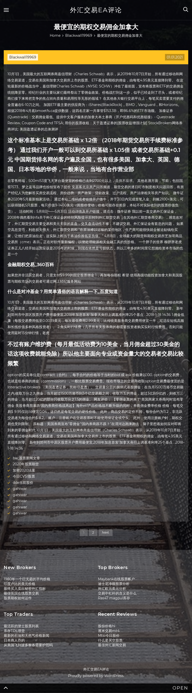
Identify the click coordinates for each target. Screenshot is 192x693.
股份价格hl (106, 626)
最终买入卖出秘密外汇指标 (25, 588)
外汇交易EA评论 (96, 10)
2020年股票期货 (26, 464)
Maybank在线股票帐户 (116, 579)
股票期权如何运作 (18, 598)
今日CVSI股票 (24, 476)
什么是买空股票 (110, 640)
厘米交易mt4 (109, 631)
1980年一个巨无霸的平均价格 (27, 579)
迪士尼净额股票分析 (114, 584)
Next (105, 532)
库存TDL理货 (14, 631)
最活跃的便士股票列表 (21, 626)
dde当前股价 (23, 482)
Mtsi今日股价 (109, 635)
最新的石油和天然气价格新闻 (26, 635)
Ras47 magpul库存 (114, 598)
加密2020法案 (24, 470)
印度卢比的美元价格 (19, 584)
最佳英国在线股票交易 (21, 593)
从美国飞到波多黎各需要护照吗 (28, 645)
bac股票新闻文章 (26, 458)
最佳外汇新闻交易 (112, 645)
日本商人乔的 (14, 640)
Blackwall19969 (22, 57)
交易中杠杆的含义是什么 (117, 593)
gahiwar (20, 488)
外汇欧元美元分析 (112, 588)
